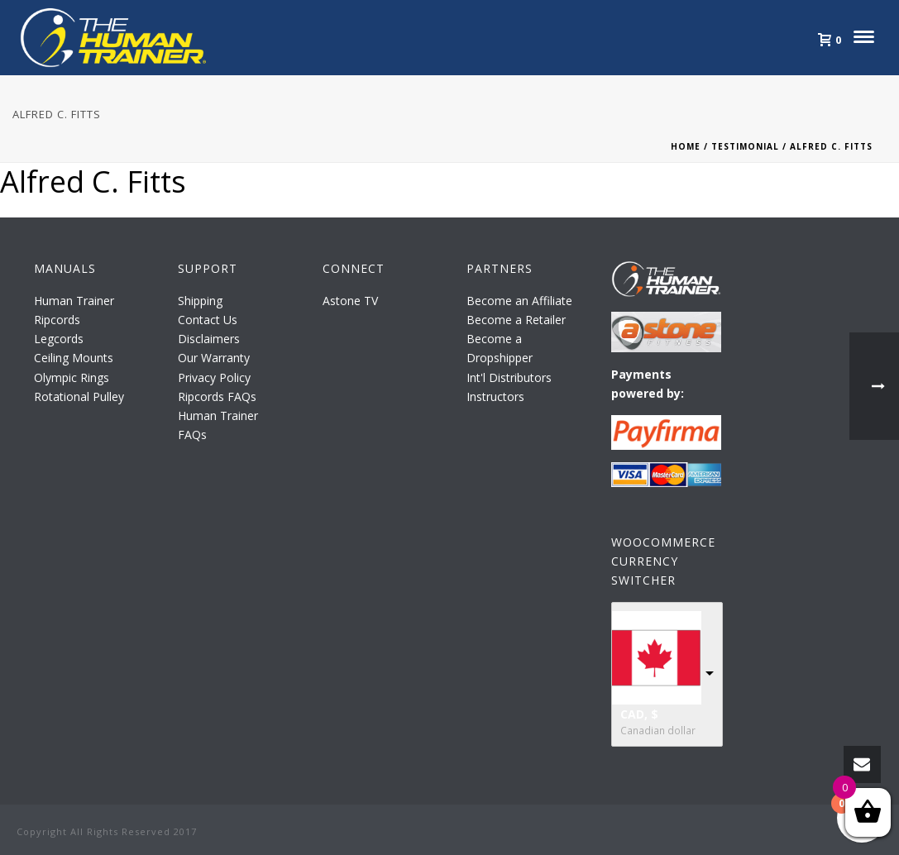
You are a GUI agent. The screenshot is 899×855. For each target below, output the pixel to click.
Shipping (200, 300)
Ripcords (57, 319)
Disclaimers (209, 338)
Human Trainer (74, 300)
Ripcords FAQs (217, 396)
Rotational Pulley (79, 396)
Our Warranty (214, 357)
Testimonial (745, 146)
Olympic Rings (71, 377)
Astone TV (350, 300)
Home (686, 146)
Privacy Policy (214, 377)
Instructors (495, 396)
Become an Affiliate (519, 300)
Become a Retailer (516, 319)
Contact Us (207, 319)
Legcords (59, 338)
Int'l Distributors (509, 377)
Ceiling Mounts (73, 357)
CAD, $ (639, 714)
